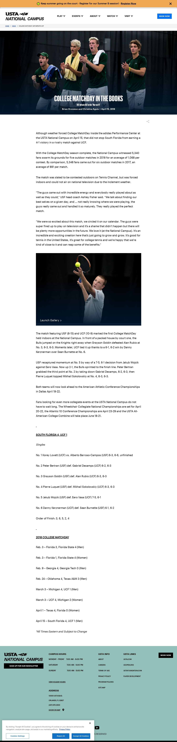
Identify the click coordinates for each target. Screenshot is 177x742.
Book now (166, 655)
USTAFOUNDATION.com (132, 670)
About (101, 659)
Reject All (61, 736)
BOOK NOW (164, 16)
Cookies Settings (18, 736)
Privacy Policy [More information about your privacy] (64, 729)
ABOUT (94, 16)
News (14, 26)
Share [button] (147, 121)
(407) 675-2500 (54, 705)
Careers (102, 665)
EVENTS (76, 16)
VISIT (127, 16)
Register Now (128, 3)
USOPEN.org (128, 665)
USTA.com (127, 659)
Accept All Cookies (81, 736)
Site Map (101, 687)
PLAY (59, 16)
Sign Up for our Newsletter (23, 666)
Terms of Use (104, 670)
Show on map (54, 710)
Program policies (106, 682)
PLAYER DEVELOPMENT (132, 676)
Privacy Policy (104, 676)
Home (7, 26)
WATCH (111, 16)
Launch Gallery (49, 320)
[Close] (90, 723)
